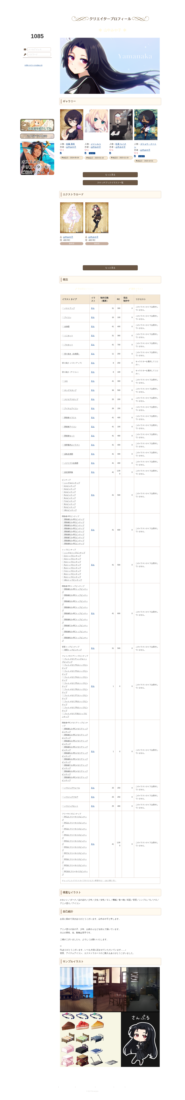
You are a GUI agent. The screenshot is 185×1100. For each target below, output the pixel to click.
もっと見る (110, 174)
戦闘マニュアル (37, 100)
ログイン (30, 60)
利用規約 (54, 1087)
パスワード (24, 54)
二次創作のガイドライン (105, 1087)
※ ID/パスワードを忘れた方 (33, 65)
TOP (30, 3)
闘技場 (154, 3)
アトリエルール (37, 97)
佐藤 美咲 (70, 144)
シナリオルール (37, 93)
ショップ (133, 3)
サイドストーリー (37, 83)
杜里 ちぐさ (120, 144)
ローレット (72, 3)
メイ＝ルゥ (96, 144)
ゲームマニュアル (37, 88)
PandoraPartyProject (37, 16)
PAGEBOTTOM (177, 1092)
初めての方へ (37, 104)
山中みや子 (71, 147)
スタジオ (113, 3)
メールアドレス (24, 49)
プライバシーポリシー (67, 1087)
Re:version (130, 1087)
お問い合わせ (37, 109)
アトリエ (92, 3)
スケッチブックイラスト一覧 (110, 182)
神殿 (51, 3)
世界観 (37, 78)
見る (93, 308)
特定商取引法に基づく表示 (85, 1087)
